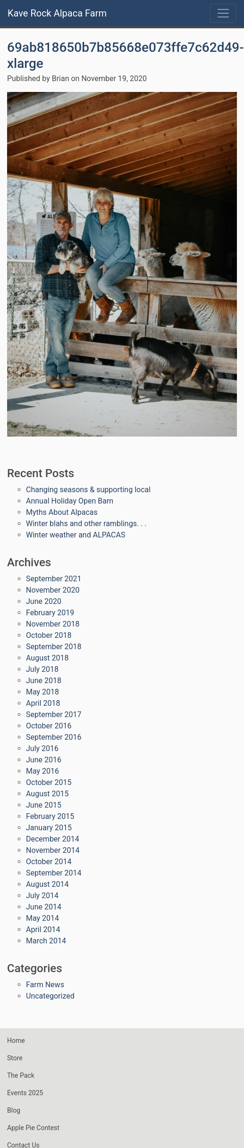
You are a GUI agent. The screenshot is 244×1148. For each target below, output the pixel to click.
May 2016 (42, 771)
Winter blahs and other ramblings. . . (86, 523)
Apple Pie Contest (33, 1127)
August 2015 (47, 793)
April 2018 (43, 703)
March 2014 (46, 940)
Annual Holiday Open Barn (69, 500)
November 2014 (52, 850)
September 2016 (54, 737)
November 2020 (52, 590)
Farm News (45, 984)
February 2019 (50, 612)
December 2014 (52, 838)
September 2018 (54, 646)
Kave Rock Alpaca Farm (57, 13)
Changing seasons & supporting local (88, 489)
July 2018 (42, 669)
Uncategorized (50, 995)
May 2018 (42, 691)
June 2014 (43, 906)
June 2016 (43, 759)
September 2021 (54, 578)
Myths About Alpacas (62, 512)
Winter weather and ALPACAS (75, 534)
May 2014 (42, 918)
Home (16, 1040)
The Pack (20, 1075)
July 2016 (42, 748)
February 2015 (50, 816)
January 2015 (49, 827)
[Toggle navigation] (223, 13)
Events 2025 (25, 1093)
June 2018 (43, 680)
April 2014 (43, 929)
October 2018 (48, 635)
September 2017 (54, 714)
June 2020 (43, 601)
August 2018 (47, 657)
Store (15, 1058)
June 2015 (43, 805)
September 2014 (54, 872)
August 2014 (47, 884)
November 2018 (52, 623)
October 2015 (48, 782)
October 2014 (48, 861)
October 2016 (48, 725)
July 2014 (42, 895)
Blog (13, 1110)
